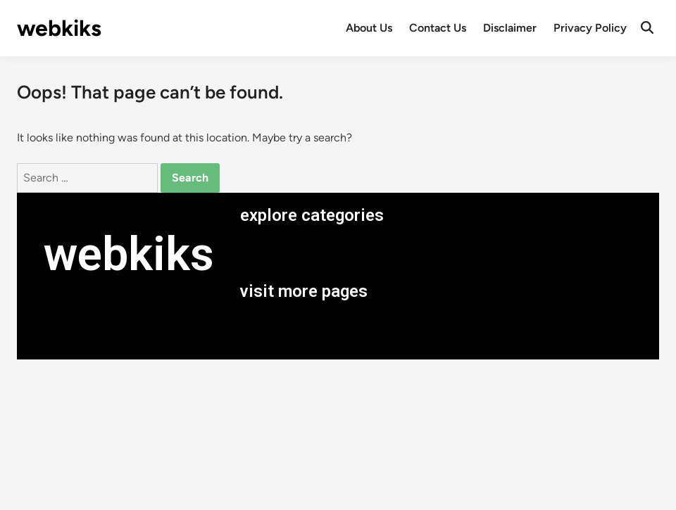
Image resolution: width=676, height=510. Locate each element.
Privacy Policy (590, 27)
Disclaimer (510, 27)
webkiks (59, 28)
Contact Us (437, 27)
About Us (369, 27)
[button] (442, 253)
